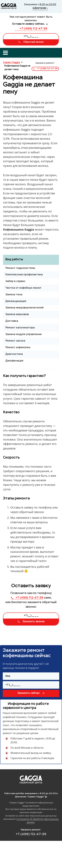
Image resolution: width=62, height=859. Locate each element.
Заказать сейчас (31, 693)
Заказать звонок (31, 621)
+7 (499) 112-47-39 (31, 28)
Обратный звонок (31, 42)
